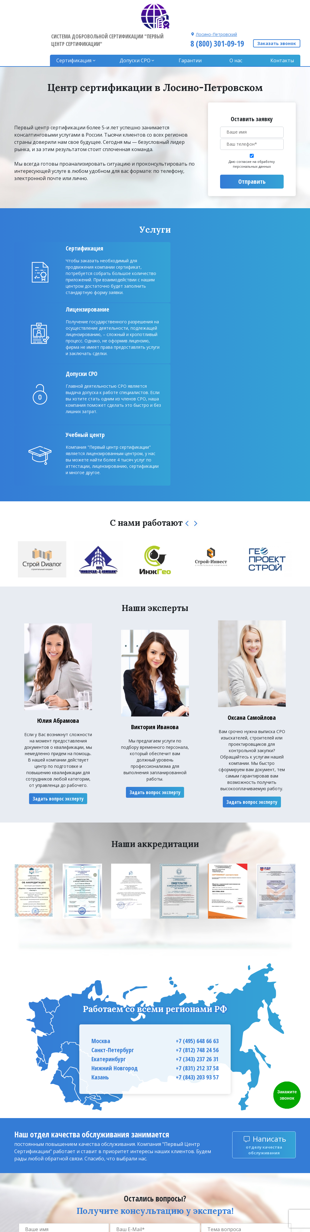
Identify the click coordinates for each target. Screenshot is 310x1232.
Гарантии (192, 33)
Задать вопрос (246, 1104)
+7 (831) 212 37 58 (197, 927)
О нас (237, 33)
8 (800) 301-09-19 (216, 16)
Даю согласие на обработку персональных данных (252, 137)
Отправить (251, 154)
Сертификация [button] (79, 33)
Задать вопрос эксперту (58, 658)
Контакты (282, 33)
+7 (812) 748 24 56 (197, 909)
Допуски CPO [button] (139, 33)
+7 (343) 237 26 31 (197, 918)
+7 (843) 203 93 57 (197, 937)
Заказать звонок (276, 16)
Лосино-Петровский (215, 7)
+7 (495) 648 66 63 (197, 900)
